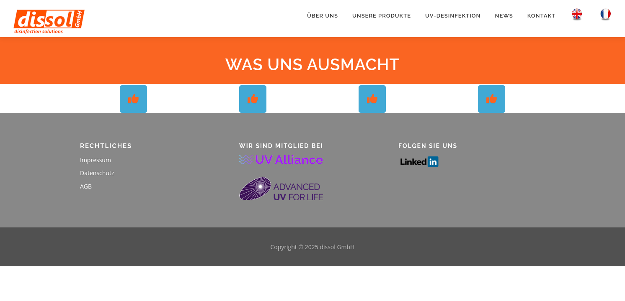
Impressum (95, 160)
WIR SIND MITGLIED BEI (281, 146)
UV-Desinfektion (452, 16)
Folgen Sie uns (427, 146)
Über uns (322, 16)
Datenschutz (97, 173)
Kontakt (541, 16)
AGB (86, 186)
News (504, 16)
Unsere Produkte (381, 16)
